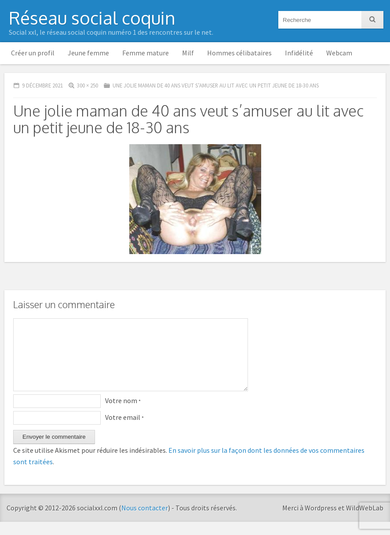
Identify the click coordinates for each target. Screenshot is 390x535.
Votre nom (123, 413)
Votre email (124, 430)
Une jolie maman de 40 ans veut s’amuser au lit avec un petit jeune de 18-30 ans (216, 85)
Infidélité (299, 52)
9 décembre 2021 (42, 85)
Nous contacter (144, 521)
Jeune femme (88, 52)
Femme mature (145, 52)
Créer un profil (33, 52)
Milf (188, 52)
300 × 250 (87, 85)
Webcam (339, 52)
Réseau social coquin (92, 18)
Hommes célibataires (239, 52)
